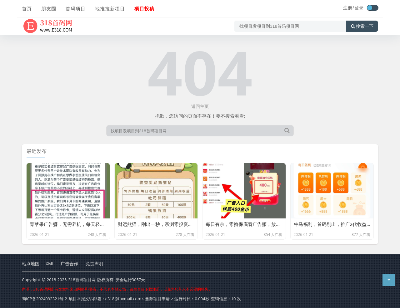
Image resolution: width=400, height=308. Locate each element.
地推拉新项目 (110, 8)
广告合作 (69, 263)
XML (50, 263)
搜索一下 (362, 26)
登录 (359, 8)
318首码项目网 (81, 279)
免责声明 (94, 263)
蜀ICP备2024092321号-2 (44, 298)
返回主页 (200, 106)
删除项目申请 (157, 298)
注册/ (348, 8)
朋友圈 (48, 8)
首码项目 (76, 8)
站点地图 (30, 263)
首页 (27, 8)
